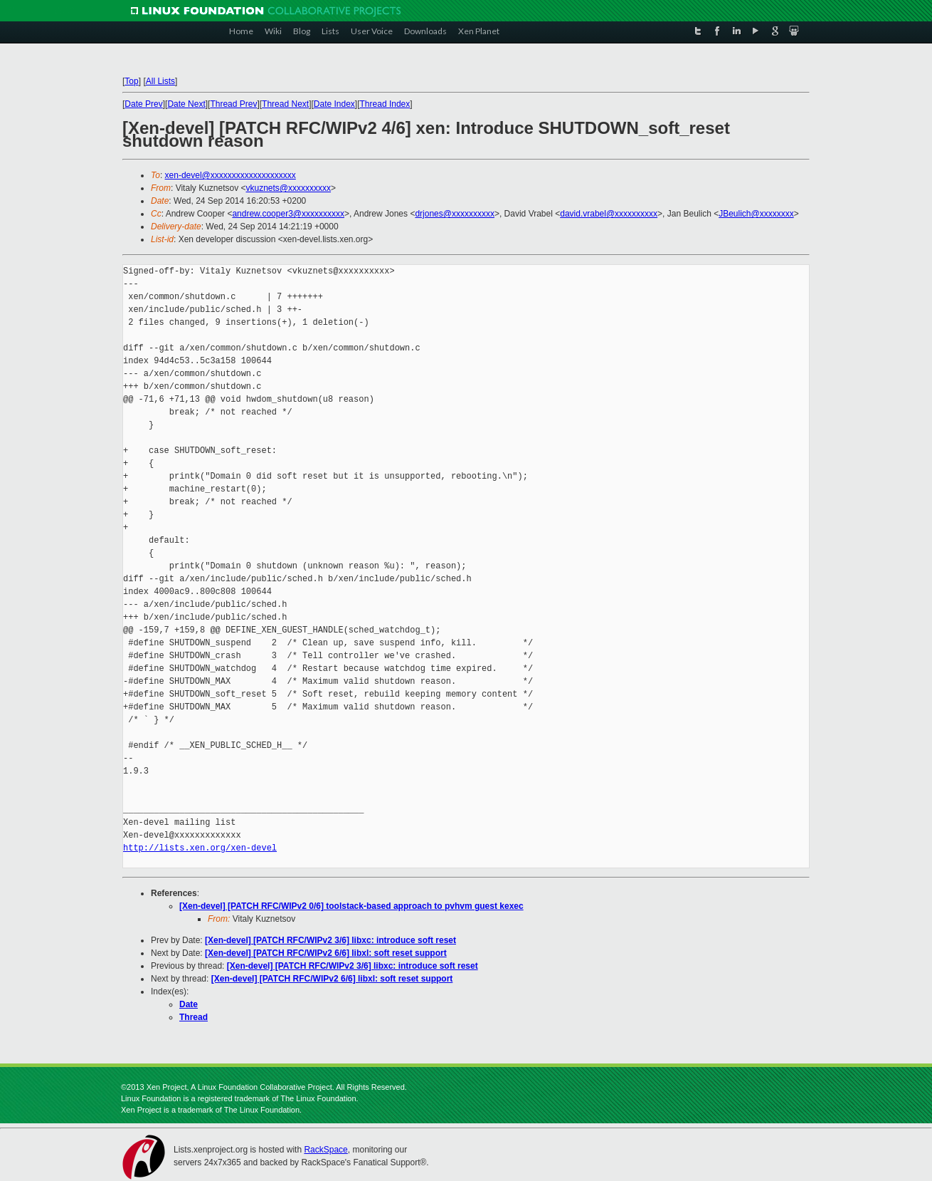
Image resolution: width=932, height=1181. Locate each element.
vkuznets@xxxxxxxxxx (289, 188)
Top (131, 81)
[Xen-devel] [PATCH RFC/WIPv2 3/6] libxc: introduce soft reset (330, 940)
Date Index (334, 104)
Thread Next (285, 104)
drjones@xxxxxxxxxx (454, 214)
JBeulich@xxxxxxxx (756, 214)
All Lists (160, 81)
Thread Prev (233, 104)
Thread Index (385, 104)
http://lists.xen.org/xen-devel (200, 848)
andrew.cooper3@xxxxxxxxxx (288, 214)
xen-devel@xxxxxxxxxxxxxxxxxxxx (230, 175)
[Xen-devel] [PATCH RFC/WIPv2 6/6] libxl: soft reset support (326, 953)
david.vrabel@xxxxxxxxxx (608, 214)
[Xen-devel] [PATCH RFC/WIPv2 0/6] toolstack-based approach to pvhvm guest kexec (351, 906)
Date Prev (143, 104)
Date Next (186, 104)
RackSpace (325, 1150)
